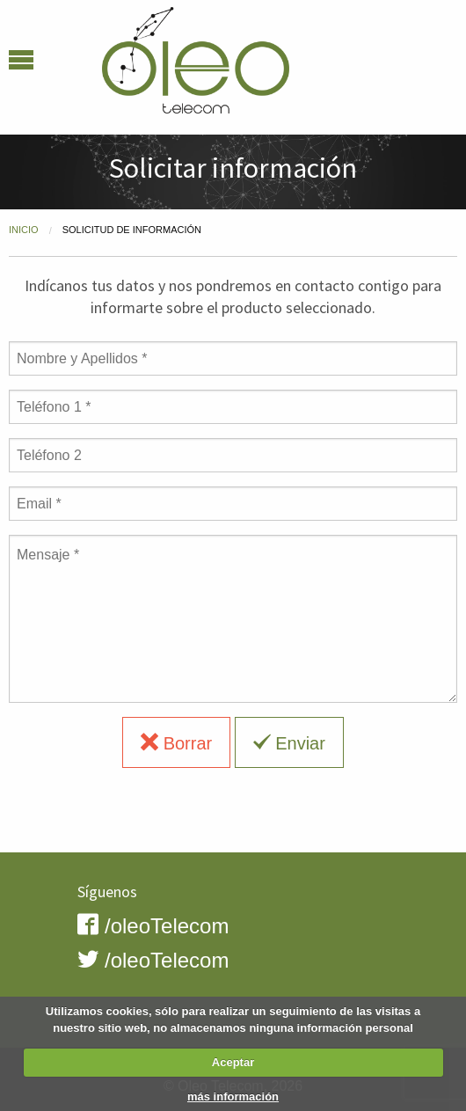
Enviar (289, 743)
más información (233, 1096)
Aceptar (233, 1062)
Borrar (176, 743)
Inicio (24, 229)
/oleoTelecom (153, 926)
